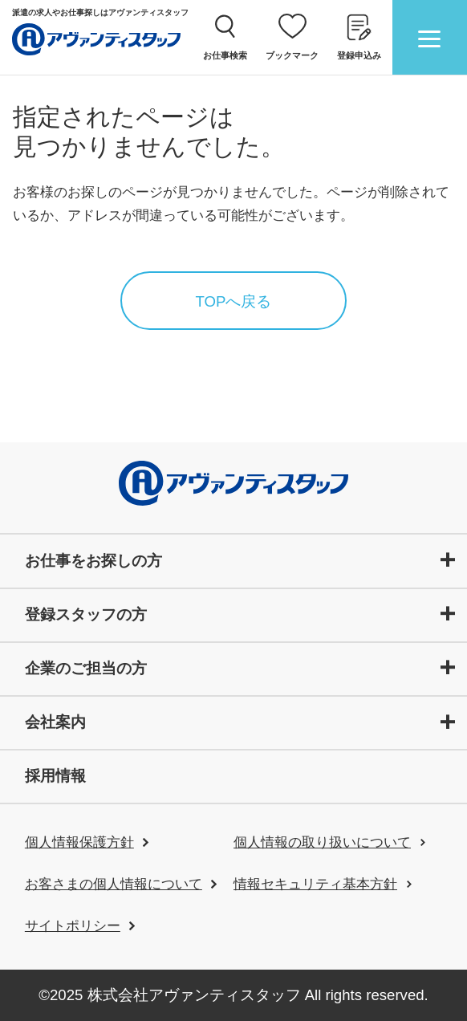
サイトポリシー (72, 926)
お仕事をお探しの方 (93, 560)
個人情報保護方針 (79, 842)
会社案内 (55, 722)
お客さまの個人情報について (113, 884)
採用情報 (55, 775)
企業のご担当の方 (86, 668)
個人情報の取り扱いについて (322, 842)
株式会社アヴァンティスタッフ (194, 994)
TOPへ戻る (234, 301)
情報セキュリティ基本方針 (315, 884)
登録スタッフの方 (86, 614)
